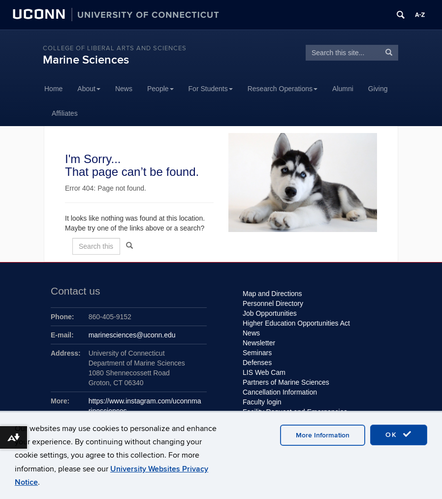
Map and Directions (272, 294)
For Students (211, 89)
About (88, 89)
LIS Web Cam (264, 372)
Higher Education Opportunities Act (296, 323)
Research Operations (282, 89)
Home (53, 89)
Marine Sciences (86, 60)
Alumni (342, 89)
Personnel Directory (273, 303)
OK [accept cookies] (398, 434)
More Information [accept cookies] (322, 435)
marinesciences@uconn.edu (132, 335)
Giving (378, 89)
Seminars (257, 353)
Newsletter (259, 343)
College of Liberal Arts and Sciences (115, 48)
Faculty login (262, 402)
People (160, 89)
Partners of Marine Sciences (286, 382)
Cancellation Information (280, 392)
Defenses (257, 362)
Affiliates (65, 113)
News (123, 89)
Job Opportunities (270, 313)
